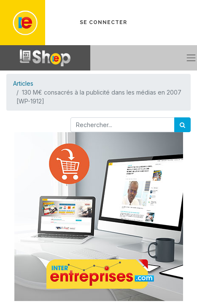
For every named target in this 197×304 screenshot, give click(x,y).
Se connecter (103, 22)
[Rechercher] (182, 124)
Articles (23, 83)
